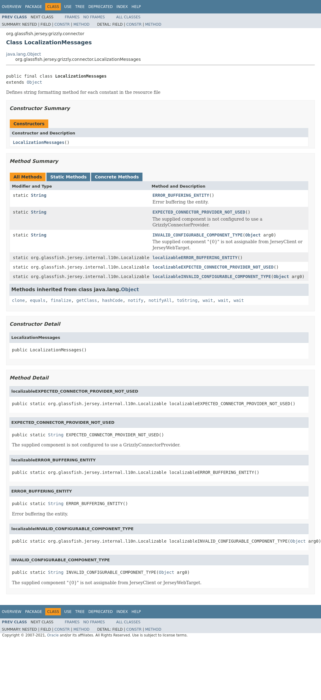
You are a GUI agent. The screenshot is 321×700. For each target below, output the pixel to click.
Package (33, 7)
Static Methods (68, 176)
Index (122, 7)
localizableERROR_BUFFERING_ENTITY (195, 257)
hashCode (112, 300)
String (38, 195)
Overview (11, 7)
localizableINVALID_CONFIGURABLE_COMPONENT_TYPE (212, 276)
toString (187, 300)
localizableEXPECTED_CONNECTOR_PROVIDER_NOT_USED (213, 267)
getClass (86, 300)
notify (135, 300)
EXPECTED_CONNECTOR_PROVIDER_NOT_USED (199, 212)
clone (18, 300)
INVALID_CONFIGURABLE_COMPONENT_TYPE (198, 235)
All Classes (128, 17)
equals (38, 300)
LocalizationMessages (39, 142)
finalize (60, 300)
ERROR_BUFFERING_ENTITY (181, 195)
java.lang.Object (23, 54)
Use (68, 7)
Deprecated (100, 7)
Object (34, 82)
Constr (62, 24)
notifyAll (160, 300)
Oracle (53, 635)
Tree (80, 7)
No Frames (94, 17)
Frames (72, 17)
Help (136, 7)
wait (208, 300)
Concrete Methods (117, 176)
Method (81, 24)
